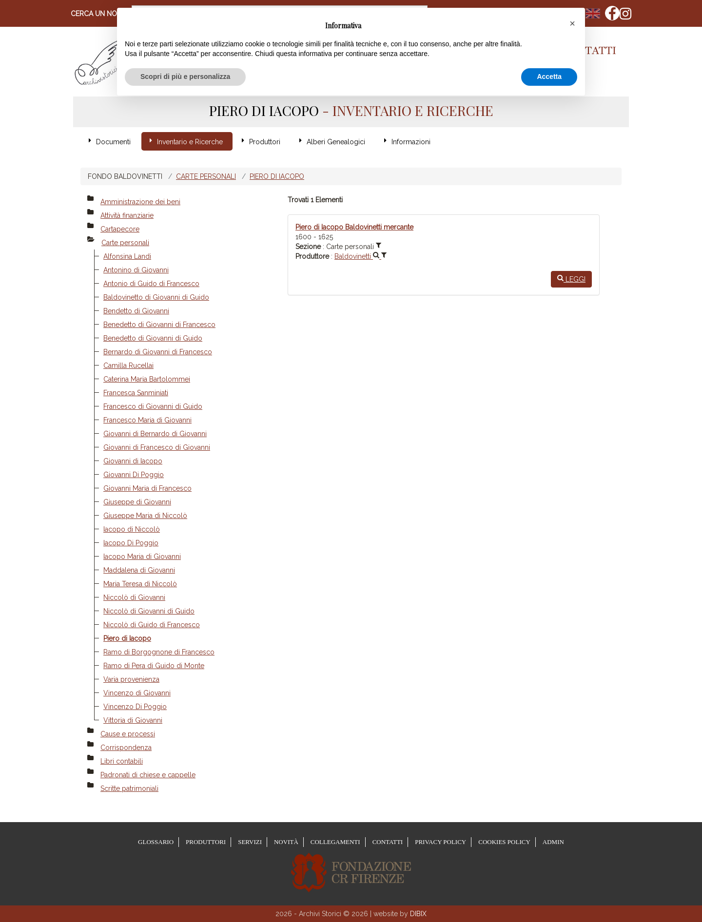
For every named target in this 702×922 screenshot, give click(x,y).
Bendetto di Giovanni (136, 311)
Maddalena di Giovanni (139, 570)
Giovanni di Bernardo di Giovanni (155, 434)
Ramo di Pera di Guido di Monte (153, 666)
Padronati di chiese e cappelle (147, 775)
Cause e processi (127, 734)
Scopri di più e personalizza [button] (185, 76)
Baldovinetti (357, 256)
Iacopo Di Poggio (130, 543)
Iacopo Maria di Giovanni (142, 556)
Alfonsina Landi (127, 256)
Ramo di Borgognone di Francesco (158, 652)
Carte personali (206, 176)
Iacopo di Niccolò (131, 529)
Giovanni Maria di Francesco (147, 488)
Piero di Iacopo (277, 176)
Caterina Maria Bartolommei (146, 379)
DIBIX (418, 914)
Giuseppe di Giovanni (137, 502)
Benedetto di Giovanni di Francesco (159, 324)
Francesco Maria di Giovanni (147, 420)
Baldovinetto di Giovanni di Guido (156, 297)
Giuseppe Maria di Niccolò (145, 515)
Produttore (312, 256)
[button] (572, 23)
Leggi (571, 278)
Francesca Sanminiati (135, 393)
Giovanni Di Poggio (133, 475)
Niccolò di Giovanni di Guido (149, 611)
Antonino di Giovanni (136, 270)
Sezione (308, 246)
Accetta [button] (549, 76)
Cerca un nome (99, 14)
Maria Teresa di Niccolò (140, 584)
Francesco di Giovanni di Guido (152, 406)
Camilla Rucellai (128, 365)
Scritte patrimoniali (129, 788)
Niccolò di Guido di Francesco (151, 625)
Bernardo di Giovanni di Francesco (157, 352)
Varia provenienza (131, 679)
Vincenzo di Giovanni (137, 693)
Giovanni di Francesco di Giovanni (156, 447)
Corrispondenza (126, 747)
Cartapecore (119, 229)
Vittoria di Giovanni (132, 720)
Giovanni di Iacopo (132, 461)
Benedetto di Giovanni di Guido (152, 338)
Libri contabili (121, 761)
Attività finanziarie (127, 215)
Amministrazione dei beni (140, 202)
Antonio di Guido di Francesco (151, 284)
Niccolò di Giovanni (134, 597)
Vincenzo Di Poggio (135, 707)
